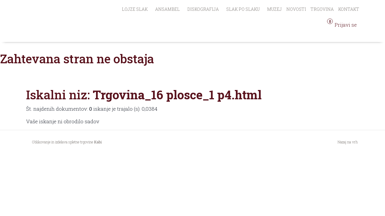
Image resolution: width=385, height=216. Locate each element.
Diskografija (203, 9)
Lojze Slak (135, 9)
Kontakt (348, 9)
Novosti (296, 9)
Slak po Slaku (243, 9)
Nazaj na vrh (348, 142)
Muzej (274, 9)
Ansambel (167, 9)
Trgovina (322, 9)
